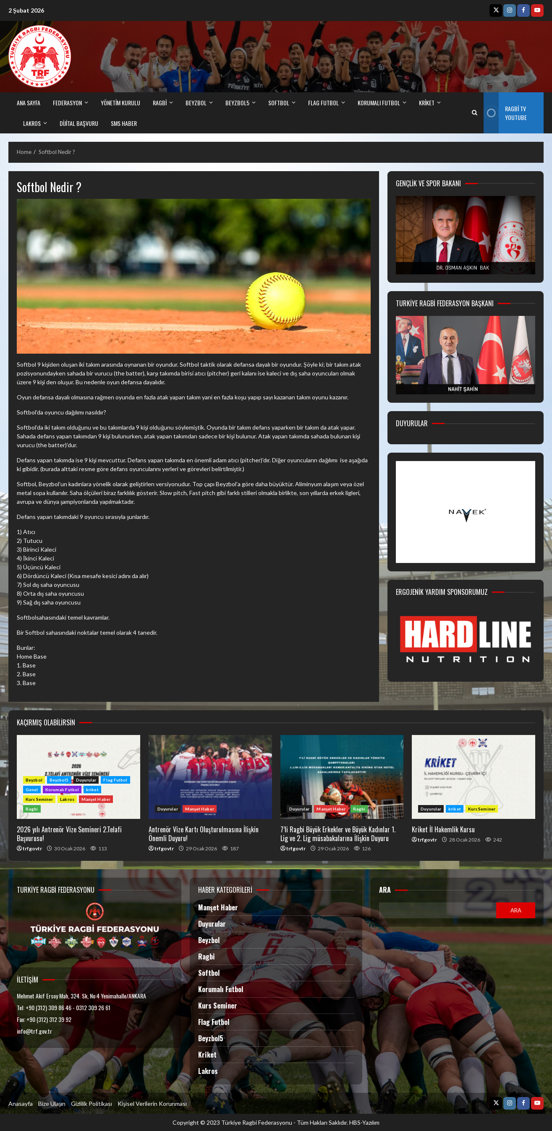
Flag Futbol (115, 779)
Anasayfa (20, 1103)
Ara (385, 890)
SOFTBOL (278, 102)
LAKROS (32, 123)
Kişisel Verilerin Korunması (152, 1103)
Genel (32, 789)
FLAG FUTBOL (323, 102)
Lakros (67, 799)
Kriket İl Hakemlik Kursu (473, 777)
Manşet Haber (95, 799)
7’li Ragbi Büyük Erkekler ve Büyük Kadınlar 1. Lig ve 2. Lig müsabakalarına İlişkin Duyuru (342, 777)
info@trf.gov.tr (34, 1031)
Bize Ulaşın (51, 1103)
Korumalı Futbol (379, 102)
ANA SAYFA (28, 102)
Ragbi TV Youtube (505, 112)
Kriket (207, 1055)
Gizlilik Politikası (91, 1103)
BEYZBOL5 (237, 102)
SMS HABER (124, 123)
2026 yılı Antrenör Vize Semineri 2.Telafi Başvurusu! (69, 833)
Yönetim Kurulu (120, 102)
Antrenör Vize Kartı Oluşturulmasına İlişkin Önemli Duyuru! (210, 777)
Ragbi (32, 808)
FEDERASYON (67, 102)
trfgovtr (32, 848)
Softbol (209, 973)
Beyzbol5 (59, 779)
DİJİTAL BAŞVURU (79, 123)
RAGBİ (160, 102)
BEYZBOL (196, 102)
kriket (426, 102)
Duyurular (86, 779)
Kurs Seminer (39, 799)
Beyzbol (34, 779)
